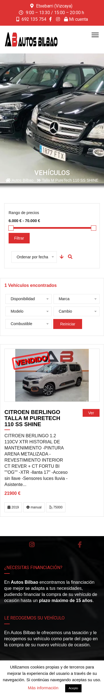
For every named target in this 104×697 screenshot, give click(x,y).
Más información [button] (43, 687)
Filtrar (19, 238)
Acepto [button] (73, 688)
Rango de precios (24, 212)
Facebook (80, 544)
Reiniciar (67, 324)
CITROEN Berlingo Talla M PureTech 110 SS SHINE (32, 418)
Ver (91, 413)
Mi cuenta (76, 19)
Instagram (31, 544)
